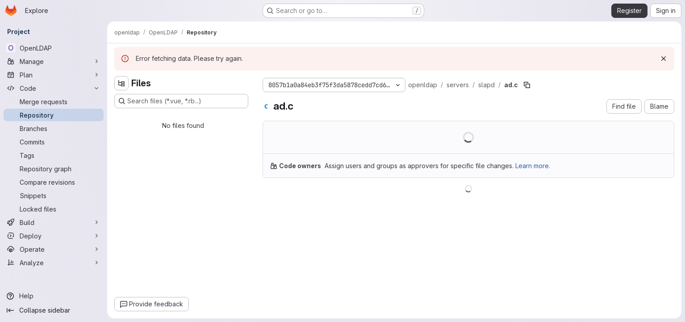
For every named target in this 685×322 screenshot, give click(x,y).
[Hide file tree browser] (121, 83)
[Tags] (54, 155)
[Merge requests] (54, 101)
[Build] (54, 222)
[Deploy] (54, 235)
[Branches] (54, 128)
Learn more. (532, 165)
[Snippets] (54, 195)
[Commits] (54, 142)
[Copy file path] (527, 85)
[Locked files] (54, 209)
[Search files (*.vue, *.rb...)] (181, 101)
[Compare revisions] (54, 182)
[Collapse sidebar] (54, 310)
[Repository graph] (54, 168)
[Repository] (54, 115)
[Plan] (54, 74)
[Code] (54, 88)
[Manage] (54, 61)
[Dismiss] (663, 58)
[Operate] (54, 249)
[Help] (54, 296)
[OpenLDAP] (54, 48)
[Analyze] (54, 262)
